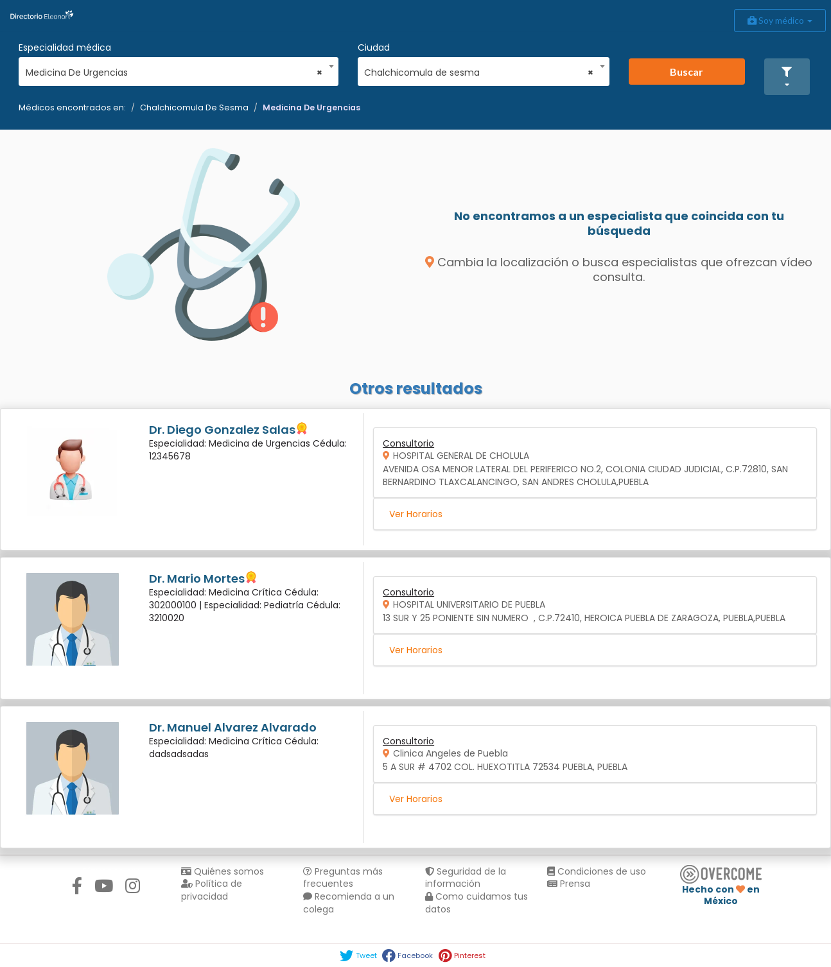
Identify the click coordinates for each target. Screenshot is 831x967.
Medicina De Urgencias (311, 107)
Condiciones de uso (596, 871)
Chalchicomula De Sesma (194, 107)
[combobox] (174, 69)
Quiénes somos (222, 871)
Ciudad (374, 47)
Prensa (568, 883)
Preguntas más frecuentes (343, 878)
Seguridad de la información (465, 878)
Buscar (686, 71)
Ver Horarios (415, 514)
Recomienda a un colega (348, 903)
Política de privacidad (211, 890)
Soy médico (780, 20)
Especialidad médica (65, 47)
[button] (787, 76)
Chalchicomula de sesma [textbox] (478, 72)
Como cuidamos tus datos (476, 903)
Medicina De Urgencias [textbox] (174, 72)
